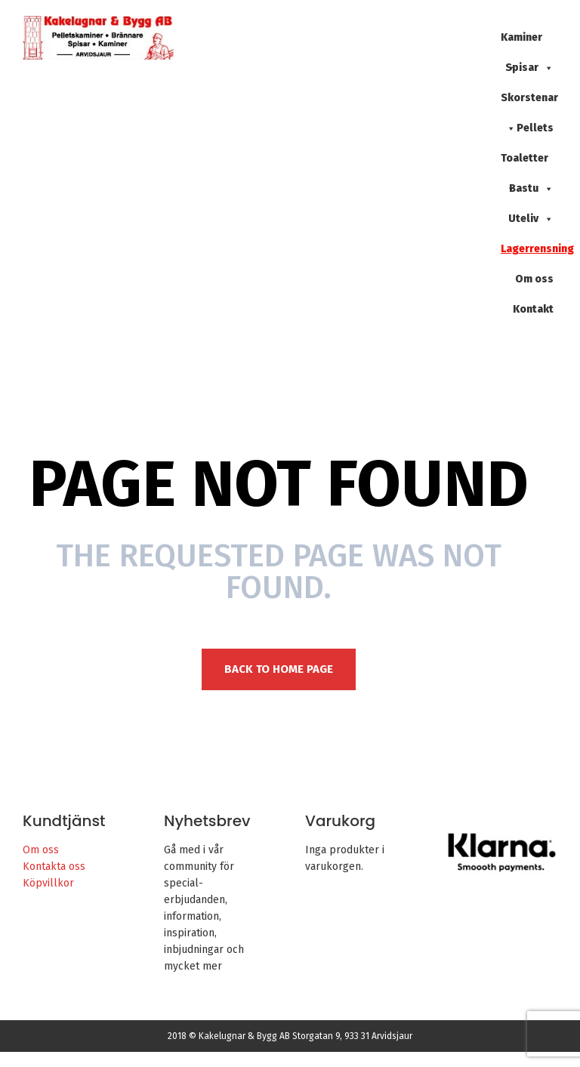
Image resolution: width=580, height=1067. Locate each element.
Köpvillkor (48, 883)
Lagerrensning (537, 248)
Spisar (529, 67)
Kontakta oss (54, 866)
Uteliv (531, 218)
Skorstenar (529, 102)
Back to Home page (278, 669)
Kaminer (521, 42)
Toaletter (524, 163)
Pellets (535, 128)
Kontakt (533, 309)
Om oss (534, 279)
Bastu (531, 188)
